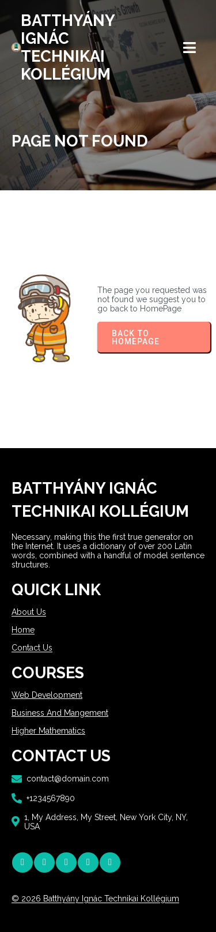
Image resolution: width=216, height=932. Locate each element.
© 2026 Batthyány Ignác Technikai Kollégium (95, 898)
